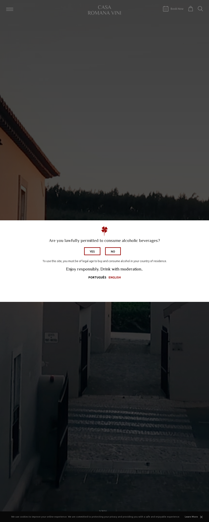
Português (97, 277)
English (115, 277)
